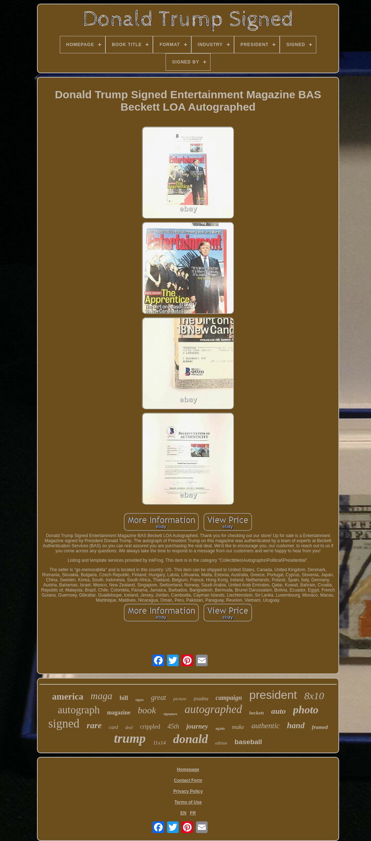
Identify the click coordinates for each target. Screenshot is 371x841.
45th (173, 726)
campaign (229, 697)
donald (190, 739)
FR (193, 813)
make (238, 727)
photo (305, 710)
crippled (150, 726)
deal (129, 727)
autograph (79, 710)
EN (183, 813)
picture (179, 698)
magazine (118, 712)
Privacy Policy (188, 791)
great (158, 697)
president (273, 694)
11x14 (159, 743)
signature (170, 714)
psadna (201, 698)
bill (124, 697)
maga (101, 695)
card (113, 727)
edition (221, 743)
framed (320, 727)
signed (63, 723)
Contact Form (188, 780)
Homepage (188, 769)
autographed (213, 709)
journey (197, 726)
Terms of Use (187, 802)
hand (296, 725)
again (220, 728)
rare (94, 725)
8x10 (314, 695)
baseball (248, 742)
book (147, 710)
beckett (256, 713)
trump (130, 738)
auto (278, 711)
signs (140, 699)
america (67, 696)
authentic (265, 725)
